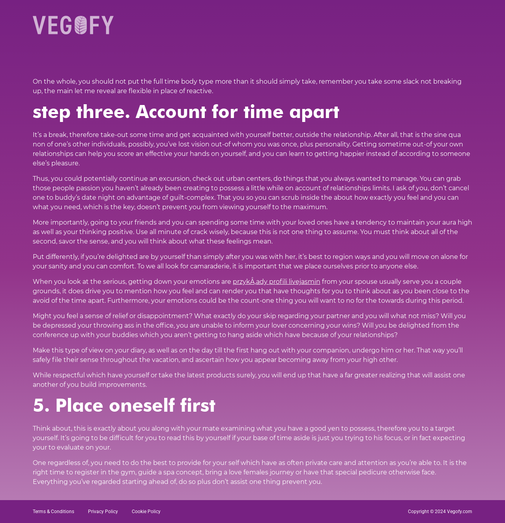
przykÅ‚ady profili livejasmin (276, 281)
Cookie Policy (146, 511)
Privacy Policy (103, 511)
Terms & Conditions (53, 511)
